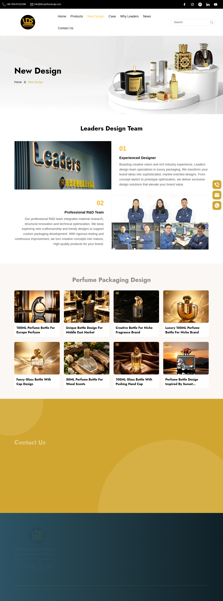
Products (77, 16)
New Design (95, 16)
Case (112, 16)
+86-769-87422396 (14, 4)
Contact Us (65, 28)
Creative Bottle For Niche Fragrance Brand (134, 330)
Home (62, 16)
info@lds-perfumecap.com (45, 4)
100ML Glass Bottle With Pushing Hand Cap (134, 381)
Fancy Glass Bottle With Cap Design (33, 381)
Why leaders (129, 16)
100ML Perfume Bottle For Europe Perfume (35, 330)
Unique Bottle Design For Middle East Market (84, 330)
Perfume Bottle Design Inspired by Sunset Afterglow (181, 381)
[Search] (193, 22)
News (147, 16)
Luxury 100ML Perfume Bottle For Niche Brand (182, 330)
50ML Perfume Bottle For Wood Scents (84, 381)
